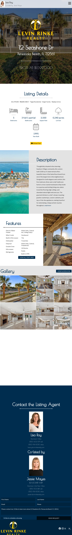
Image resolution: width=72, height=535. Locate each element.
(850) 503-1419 (35, 530)
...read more (56, 205)
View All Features (14, 257)
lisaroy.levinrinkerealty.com (36, 489)
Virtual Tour (36, 143)
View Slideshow (63, 271)
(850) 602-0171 (34, 483)
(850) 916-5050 (34, 486)
